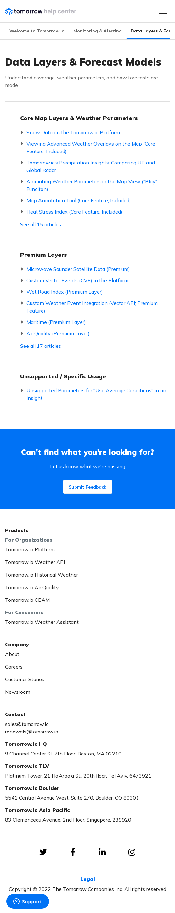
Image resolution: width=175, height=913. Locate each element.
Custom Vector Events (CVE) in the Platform (77, 280)
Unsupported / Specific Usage (63, 376)
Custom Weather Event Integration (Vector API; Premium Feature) (92, 307)
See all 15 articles (40, 224)
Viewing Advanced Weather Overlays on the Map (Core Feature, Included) (90, 147)
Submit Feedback (87, 487)
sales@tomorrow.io (27, 724)
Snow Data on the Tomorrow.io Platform (73, 132)
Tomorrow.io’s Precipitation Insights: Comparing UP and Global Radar (90, 166)
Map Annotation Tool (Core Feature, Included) (78, 200)
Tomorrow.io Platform (30, 549)
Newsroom (17, 692)
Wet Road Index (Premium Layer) (64, 292)
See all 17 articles (40, 346)
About (12, 654)
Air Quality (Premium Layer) (58, 333)
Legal (87, 879)
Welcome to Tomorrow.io (37, 31)
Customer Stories (24, 679)
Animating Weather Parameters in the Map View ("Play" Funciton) (91, 185)
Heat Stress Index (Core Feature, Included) (74, 212)
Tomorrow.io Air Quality (32, 587)
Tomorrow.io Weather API (35, 562)
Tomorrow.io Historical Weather (41, 574)
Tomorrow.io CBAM (27, 600)
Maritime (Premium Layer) (56, 322)
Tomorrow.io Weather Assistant (42, 622)
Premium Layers (43, 254)
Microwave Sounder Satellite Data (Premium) (78, 269)
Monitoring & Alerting (97, 31)
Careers (14, 666)
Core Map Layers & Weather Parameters (79, 118)
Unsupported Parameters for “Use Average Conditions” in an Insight (96, 394)
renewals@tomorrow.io (31, 731)
